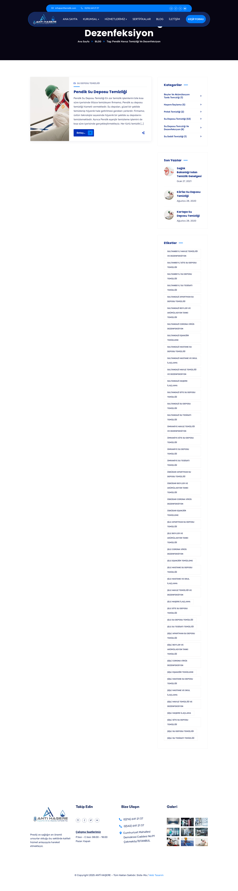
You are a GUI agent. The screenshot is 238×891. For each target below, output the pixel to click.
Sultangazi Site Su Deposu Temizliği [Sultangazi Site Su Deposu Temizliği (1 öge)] (181, 394)
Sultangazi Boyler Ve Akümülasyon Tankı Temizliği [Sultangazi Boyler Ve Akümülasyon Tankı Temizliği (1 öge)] (179, 313)
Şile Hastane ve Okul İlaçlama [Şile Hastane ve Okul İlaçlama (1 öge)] (178, 581)
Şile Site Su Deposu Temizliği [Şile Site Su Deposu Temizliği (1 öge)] (177, 610)
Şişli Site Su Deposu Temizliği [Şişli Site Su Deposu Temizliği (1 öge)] (177, 722)
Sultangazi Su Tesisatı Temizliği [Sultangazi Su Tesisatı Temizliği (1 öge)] (179, 417)
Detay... (85, 133)
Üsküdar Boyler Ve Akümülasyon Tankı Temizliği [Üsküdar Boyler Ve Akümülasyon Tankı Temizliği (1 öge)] (177, 488)
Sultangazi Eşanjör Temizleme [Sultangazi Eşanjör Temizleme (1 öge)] (178, 338)
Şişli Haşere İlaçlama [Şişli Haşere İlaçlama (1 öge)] (179, 713)
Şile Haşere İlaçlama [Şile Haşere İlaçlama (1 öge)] (178, 602)
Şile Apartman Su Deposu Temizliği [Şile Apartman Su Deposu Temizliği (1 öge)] (180, 524)
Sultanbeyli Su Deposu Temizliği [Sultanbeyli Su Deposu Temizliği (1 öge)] (179, 276)
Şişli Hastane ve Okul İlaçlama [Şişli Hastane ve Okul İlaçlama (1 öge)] (178, 692)
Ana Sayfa (83, 41)
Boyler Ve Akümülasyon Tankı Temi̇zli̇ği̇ (177, 96)
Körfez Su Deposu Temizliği (189, 194)
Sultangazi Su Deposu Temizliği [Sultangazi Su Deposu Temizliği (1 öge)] (179, 406)
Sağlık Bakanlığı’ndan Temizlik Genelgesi (189, 172)
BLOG (98, 41)
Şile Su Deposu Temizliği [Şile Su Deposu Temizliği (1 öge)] (180, 620)
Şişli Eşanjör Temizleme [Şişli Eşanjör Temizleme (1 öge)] (180, 672)
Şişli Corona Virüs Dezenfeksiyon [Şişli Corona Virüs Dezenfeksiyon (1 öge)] (177, 663)
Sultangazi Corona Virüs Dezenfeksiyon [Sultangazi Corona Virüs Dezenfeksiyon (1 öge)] (180, 326)
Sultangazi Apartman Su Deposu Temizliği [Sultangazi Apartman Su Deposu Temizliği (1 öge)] (180, 299)
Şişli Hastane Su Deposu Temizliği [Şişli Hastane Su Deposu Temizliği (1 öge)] (180, 681)
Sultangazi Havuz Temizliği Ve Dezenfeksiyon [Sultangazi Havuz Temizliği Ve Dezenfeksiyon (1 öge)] (181, 372)
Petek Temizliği (174, 112)
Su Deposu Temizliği (88, 83)
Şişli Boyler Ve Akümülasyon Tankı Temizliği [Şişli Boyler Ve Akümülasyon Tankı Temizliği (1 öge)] (177, 649)
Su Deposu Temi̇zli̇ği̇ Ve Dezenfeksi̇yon (176, 128)
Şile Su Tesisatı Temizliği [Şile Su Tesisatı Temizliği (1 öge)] (180, 627)
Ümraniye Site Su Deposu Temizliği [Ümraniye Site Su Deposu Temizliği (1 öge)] (180, 440)
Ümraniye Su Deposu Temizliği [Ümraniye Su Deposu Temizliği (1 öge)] (178, 451)
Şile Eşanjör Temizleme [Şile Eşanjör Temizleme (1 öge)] (180, 561)
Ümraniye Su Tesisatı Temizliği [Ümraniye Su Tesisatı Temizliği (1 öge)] (178, 463)
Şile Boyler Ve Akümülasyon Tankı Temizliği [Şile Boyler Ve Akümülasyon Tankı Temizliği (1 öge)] (177, 538)
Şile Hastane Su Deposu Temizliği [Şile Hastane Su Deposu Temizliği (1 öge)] (179, 570)
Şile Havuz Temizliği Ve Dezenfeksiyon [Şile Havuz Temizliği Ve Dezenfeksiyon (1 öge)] (179, 592)
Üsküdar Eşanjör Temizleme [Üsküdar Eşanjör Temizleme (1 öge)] (176, 513)
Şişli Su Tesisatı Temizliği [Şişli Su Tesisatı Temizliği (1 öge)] (180, 738)
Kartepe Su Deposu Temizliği (188, 214)
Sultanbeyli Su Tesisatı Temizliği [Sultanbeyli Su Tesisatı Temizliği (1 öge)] (179, 287)
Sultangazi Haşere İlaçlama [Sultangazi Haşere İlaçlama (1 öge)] (177, 383)
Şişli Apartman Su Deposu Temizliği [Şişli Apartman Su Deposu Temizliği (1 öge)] (181, 635)
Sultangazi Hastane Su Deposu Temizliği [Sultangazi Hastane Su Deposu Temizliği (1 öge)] (179, 349)
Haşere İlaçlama (174, 104)
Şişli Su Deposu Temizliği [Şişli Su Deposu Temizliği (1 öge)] (180, 731)
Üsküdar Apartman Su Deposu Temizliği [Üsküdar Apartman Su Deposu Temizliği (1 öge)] (179, 474)
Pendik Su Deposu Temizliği (101, 92)
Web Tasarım (156, 875)
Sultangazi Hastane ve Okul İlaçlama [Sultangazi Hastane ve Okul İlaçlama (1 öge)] (182, 360)
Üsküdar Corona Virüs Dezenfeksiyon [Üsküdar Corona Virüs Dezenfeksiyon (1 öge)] (179, 501)
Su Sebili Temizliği (175, 136)
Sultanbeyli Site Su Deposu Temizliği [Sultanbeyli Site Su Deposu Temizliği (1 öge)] (182, 265)
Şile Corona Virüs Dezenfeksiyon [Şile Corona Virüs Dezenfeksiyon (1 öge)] (177, 551)
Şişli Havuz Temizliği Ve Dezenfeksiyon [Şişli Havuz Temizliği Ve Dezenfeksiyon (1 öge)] (179, 704)
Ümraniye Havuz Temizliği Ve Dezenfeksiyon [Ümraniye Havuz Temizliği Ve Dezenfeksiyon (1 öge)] (181, 428)
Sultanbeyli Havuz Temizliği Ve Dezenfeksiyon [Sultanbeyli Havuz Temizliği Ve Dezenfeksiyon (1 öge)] (182, 253)
